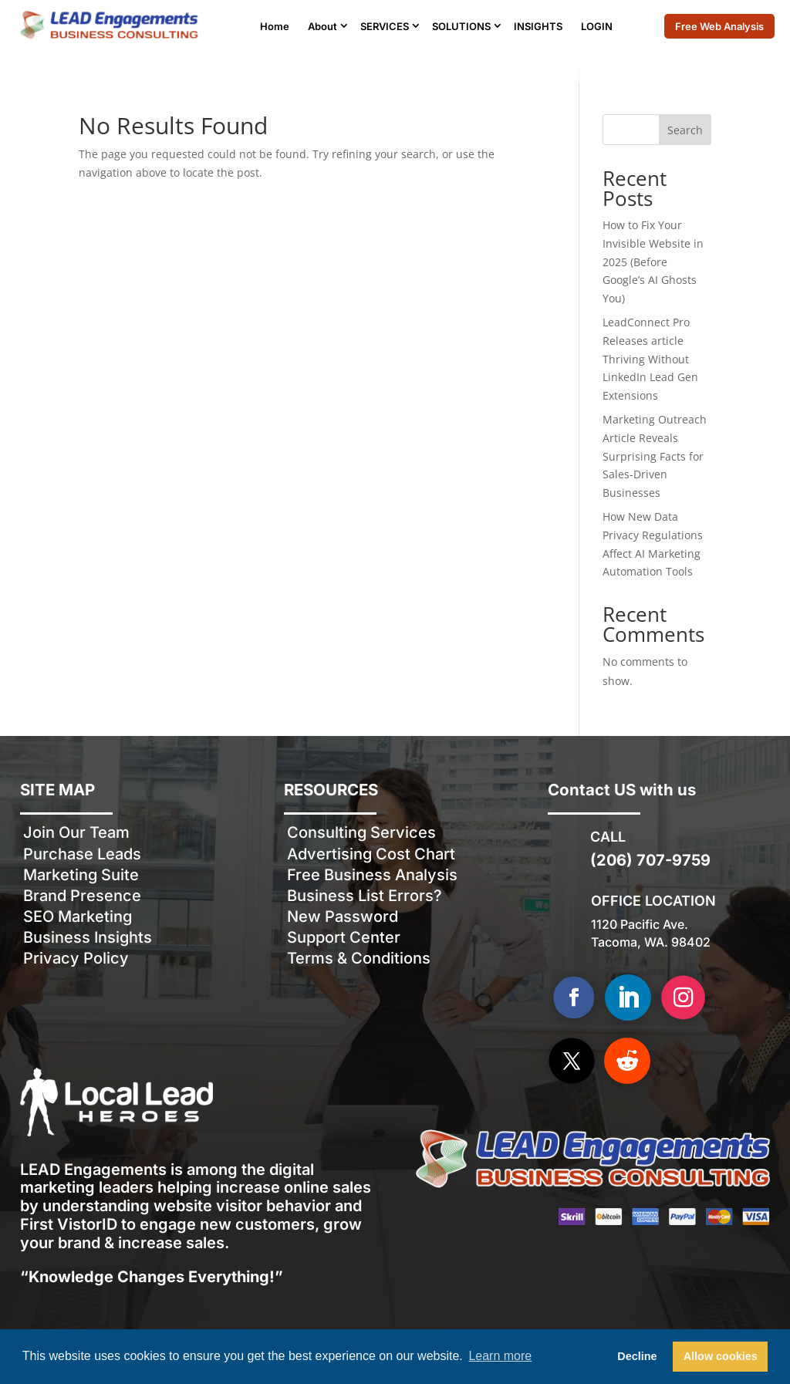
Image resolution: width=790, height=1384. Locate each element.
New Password (342, 916)
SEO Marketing (77, 916)
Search (685, 130)
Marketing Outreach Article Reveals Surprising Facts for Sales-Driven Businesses (655, 456)
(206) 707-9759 (650, 860)
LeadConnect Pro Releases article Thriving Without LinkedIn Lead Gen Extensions (650, 359)
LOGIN (597, 27)
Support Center (343, 937)
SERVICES (384, 27)
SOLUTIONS (461, 27)
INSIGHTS (538, 27)
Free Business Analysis (372, 875)
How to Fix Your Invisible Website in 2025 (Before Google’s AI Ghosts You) (653, 261)
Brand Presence (82, 895)
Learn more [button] (500, 1355)
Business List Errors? (364, 895)
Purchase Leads (82, 854)
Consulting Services (361, 832)
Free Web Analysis (719, 27)
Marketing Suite (81, 875)
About (322, 27)
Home (274, 27)
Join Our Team (76, 832)
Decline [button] (637, 1356)
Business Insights (87, 937)
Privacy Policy (76, 958)
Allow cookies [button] (721, 1356)
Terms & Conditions (358, 958)
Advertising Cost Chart (371, 854)
